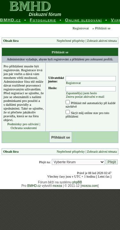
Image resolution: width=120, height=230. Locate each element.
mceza (57, 186)
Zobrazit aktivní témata (102, 40)
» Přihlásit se (101, 28)
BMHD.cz (34, 186)
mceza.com (89, 186)
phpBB (77, 182)
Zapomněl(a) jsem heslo (81, 93)
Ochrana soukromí (24, 128)
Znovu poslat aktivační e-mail (85, 96)
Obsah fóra (11, 40)
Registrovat (80, 28)
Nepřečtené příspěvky (70, 40)
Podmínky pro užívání (23, 124)
